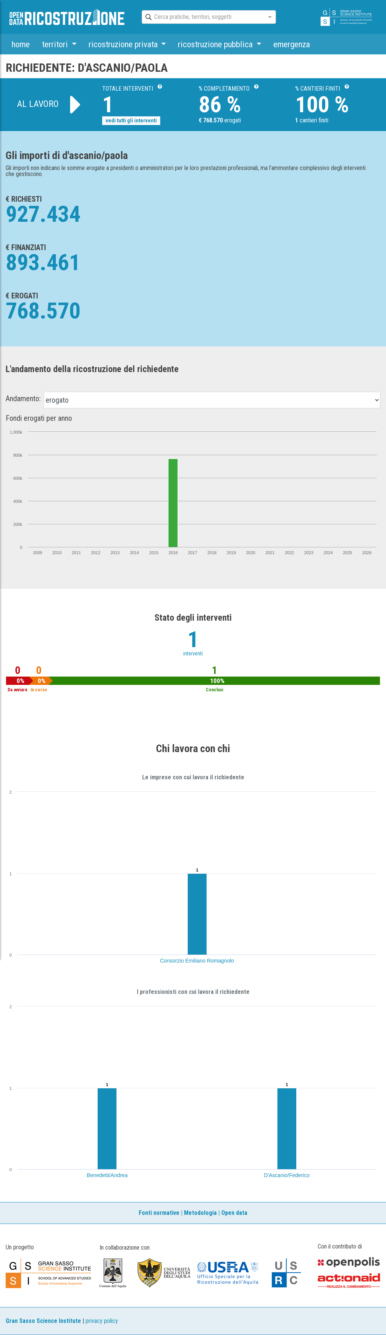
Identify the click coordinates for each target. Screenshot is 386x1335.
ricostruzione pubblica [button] (216, 44)
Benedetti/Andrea (107, 1175)
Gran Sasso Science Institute (43, 1320)
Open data (234, 1212)
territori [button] (56, 44)
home (21, 44)
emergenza (291, 44)
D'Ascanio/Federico (286, 1175)
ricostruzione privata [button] (124, 44)
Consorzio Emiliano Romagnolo (197, 961)
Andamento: (23, 398)
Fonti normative (159, 1212)
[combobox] (202, 17)
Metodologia (200, 1212)
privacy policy (102, 1320)
